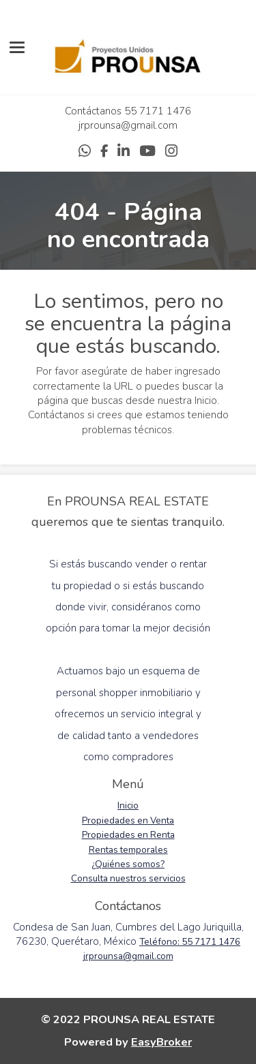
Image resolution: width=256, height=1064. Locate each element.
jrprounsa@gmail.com (128, 125)
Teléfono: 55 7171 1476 (189, 941)
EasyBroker (161, 1042)
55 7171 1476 (157, 111)
